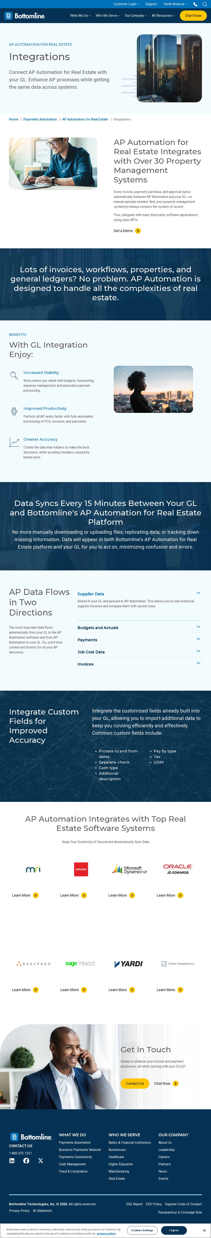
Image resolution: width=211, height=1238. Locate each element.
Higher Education (121, 1164)
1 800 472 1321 (20, 1153)
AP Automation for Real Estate (85, 119)
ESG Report (134, 1204)
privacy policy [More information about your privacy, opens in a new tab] (106, 1233)
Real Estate (117, 1179)
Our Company (136, 16)
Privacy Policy (19, 1211)
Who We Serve (108, 16)
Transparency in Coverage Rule (180, 1212)
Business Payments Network (80, 1150)
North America (174, 4)
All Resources (163, 16)
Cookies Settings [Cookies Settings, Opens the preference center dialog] (142, 1230)
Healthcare (116, 1157)
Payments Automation (40, 119)
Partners (164, 1164)
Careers (164, 1157)
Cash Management (72, 1164)
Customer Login (125, 4)
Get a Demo (123, 231)
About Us (165, 1143)
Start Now (193, 15)
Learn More (21, 895)
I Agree (174, 1230)
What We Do (80, 16)
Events (163, 1179)
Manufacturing (119, 1171)
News (162, 1171)
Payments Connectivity (75, 1157)
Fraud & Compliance (73, 1171)
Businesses (117, 1150)
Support (151, 4)
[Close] (204, 1230)
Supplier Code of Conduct (183, 1204)
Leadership (166, 1150)
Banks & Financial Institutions (130, 1143)
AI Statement (42, 1211)
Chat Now (162, 1083)
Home (13, 119)
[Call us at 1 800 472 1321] (195, 4)
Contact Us (135, 1083)
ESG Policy (154, 1204)
